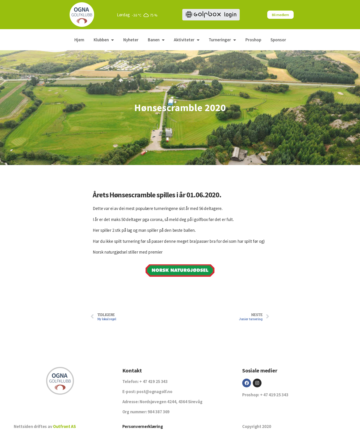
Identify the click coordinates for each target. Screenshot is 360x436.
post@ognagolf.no (154, 391)
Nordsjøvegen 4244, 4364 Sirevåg (171, 401)
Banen (156, 39)
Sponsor (278, 39)
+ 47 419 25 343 (153, 381)
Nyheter (130, 39)
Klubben (103, 39)
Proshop (253, 39)
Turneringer (222, 39)
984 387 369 (158, 411)
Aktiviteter (187, 39)
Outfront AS (64, 426)
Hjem (79, 39)
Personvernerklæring (142, 426)
